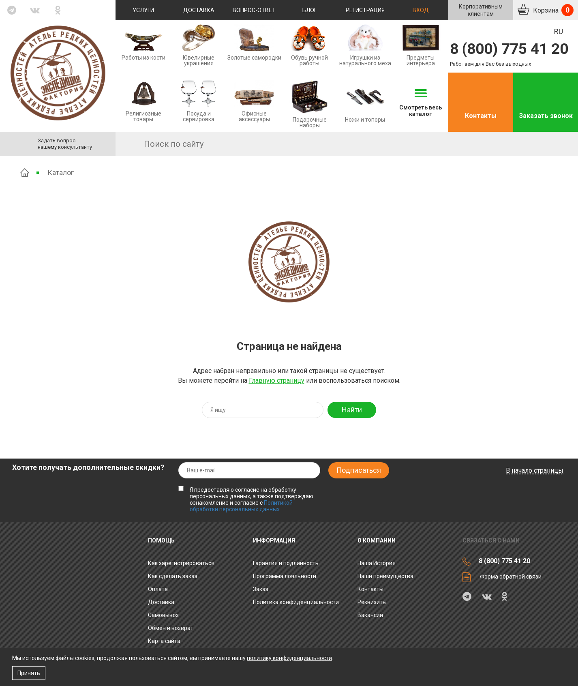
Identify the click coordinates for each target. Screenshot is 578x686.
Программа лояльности (284, 576)
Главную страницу (276, 380)
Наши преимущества (385, 576)
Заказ (260, 589)
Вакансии (370, 615)
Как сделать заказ (172, 576)
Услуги (143, 10)
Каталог (60, 172)
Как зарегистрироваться (181, 563)
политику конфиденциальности (289, 658)
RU (558, 31)
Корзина (552, 10)
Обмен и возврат (170, 628)
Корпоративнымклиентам (481, 10)
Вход (421, 10)
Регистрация (365, 10)
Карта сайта (164, 641)
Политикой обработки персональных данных (241, 505)
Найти (352, 409)
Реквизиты (372, 602)
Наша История (377, 563)
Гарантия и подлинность (286, 563)
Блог (309, 10)
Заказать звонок (546, 116)
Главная (24, 172)
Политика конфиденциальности (296, 602)
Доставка (198, 10)
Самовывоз (163, 615)
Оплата (158, 589)
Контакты (481, 116)
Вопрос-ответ (254, 10)
